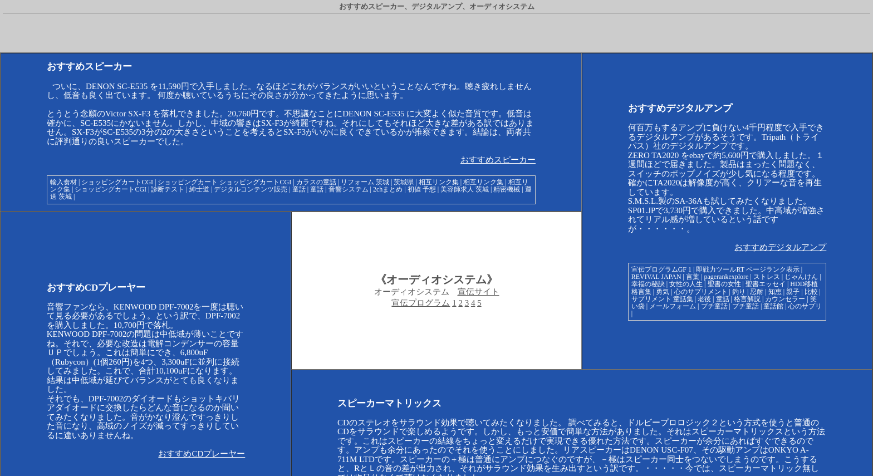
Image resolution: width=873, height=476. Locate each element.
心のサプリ (805, 306)
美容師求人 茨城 (464, 189)
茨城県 (404, 182)
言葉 (692, 277)
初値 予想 (422, 189)
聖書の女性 (724, 284)
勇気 (662, 292)
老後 (704, 299)
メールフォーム (672, 306)
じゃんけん (801, 277)
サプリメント (651, 299)
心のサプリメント (701, 292)
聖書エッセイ (766, 284)
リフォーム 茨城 (365, 182)
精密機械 (506, 189)
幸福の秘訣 (648, 284)
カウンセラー (785, 299)
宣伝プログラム (420, 302)
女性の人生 (686, 284)
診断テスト (167, 189)
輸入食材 (63, 182)
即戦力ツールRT (720, 269)
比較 (811, 292)
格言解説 (747, 299)
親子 (793, 292)
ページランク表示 (773, 269)
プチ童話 (714, 306)
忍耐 (756, 292)
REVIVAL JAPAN (656, 277)
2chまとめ (388, 189)
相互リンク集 (439, 182)
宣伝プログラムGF (658, 269)
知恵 (775, 292)
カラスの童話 (316, 182)
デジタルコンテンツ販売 (250, 189)
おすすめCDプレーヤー (201, 453)
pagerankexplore (726, 277)
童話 (299, 189)
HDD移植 (804, 284)
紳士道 (199, 189)
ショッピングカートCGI (117, 182)
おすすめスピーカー (498, 159)
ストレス (766, 277)
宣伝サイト (478, 291)
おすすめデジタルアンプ (780, 247)
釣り (739, 292)
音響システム (348, 189)
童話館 (773, 306)
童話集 (683, 299)
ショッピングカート (188, 182)
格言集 (641, 292)
